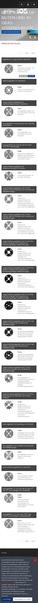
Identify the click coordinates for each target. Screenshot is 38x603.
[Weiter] (27, 53)
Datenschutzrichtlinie (8, 582)
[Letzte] (33, 53)
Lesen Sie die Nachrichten (11, 32)
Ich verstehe (7, 599)
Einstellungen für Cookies (22, 599)
